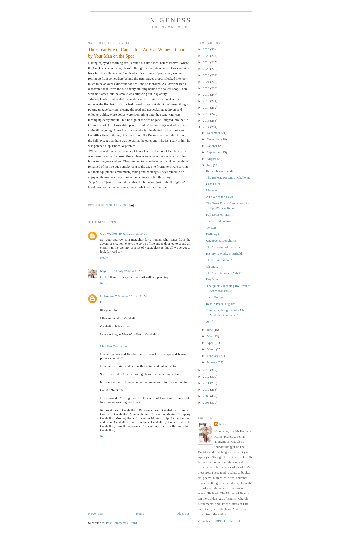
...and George (214, 297)
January (212, 362)
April (211, 343)
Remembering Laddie (220, 171)
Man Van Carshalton (113, 346)
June (210, 330)
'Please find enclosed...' (221, 221)
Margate (211, 190)
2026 (206, 49)
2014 (206, 127)
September (214, 152)
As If (209, 321)
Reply (104, 257)
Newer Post (95, 513)
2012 (206, 376)
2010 (206, 389)
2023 (206, 69)
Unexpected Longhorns (221, 240)
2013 (206, 370)
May (210, 336)
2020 (206, 88)
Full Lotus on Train (218, 214)
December (214, 133)
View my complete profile (219, 521)
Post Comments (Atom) (121, 523)
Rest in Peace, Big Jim (220, 304)
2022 (206, 75)
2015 (206, 120)
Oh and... (212, 266)
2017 (206, 107)
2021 (206, 82)
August (212, 159)
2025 (206, 56)
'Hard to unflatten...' (219, 260)
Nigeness (170, 20)
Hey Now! (213, 279)
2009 (206, 396)
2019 (206, 94)
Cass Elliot (213, 184)
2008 (206, 402)
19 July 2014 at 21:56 (128, 271)
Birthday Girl (214, 234)
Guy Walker (108, 233)
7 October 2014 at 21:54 (131, 296)
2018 (206, 101)
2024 (206, 62)
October (212, 146)
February (213, 356)
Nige (103, 271)
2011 (206, 383)
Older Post (183, 513)
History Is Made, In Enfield (224, 253)
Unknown (107, 296)
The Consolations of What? (223, 273)
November (214, 139)
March (211, 349)
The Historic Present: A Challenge (228, 177)
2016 (206, 114)
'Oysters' (211, 227)
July (210, 165)
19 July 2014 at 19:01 (133, 233)
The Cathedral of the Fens (223, 247)
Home (140, 513)
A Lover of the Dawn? (220, 197)
